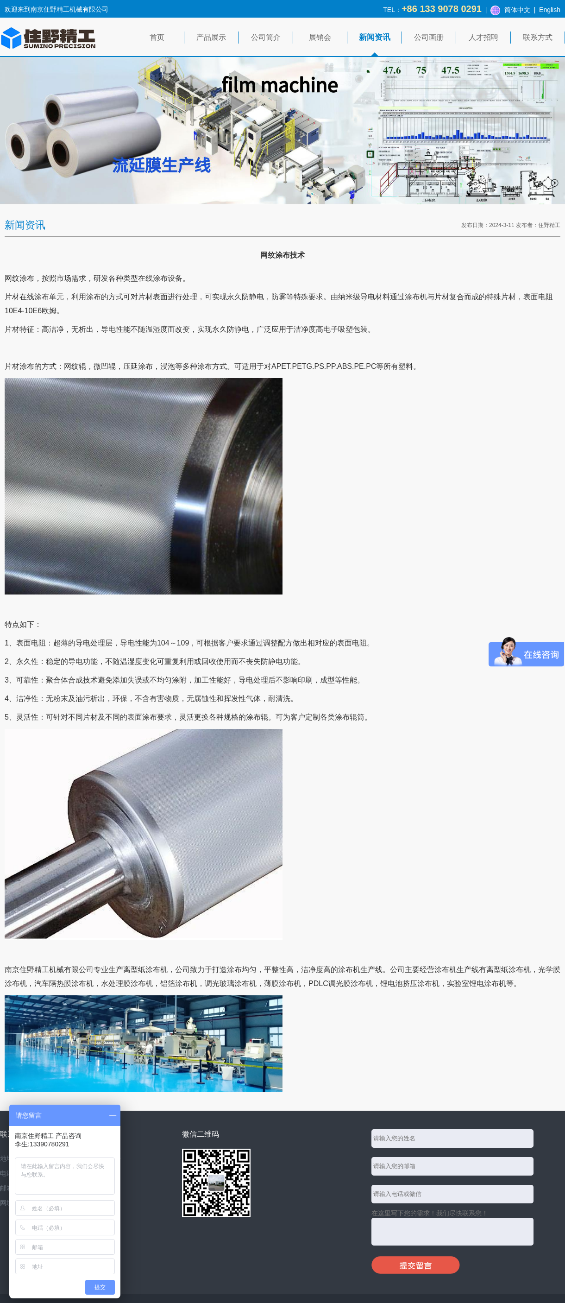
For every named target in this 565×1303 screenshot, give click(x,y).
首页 (157, 37)
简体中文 (517, 9)
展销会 (320, 37)
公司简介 (266, 37)
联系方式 (537, 37)
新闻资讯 (374, 37)
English (549, 9)
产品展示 (211, 37)
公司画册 (429, 37)
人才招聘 (483, 37)
